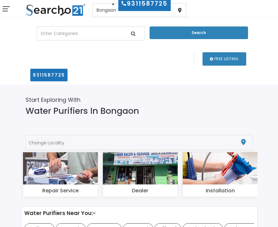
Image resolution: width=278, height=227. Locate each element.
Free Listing (224, 58)
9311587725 (49, 75)
